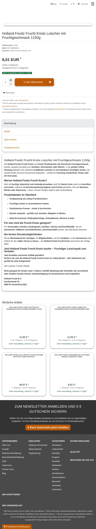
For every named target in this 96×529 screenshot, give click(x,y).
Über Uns (6, 445)
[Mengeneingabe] (5, 82)
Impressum (7, 465)
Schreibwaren (58, 473)
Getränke (56, 453)
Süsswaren (56, 445)
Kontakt (5, 449)
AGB (4, 461)
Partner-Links (8, 469)
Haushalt (55, 461)
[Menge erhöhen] (11, 80)
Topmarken (56, 489)
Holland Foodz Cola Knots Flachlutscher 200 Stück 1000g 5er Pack (24, 355)
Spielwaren (56, 465)
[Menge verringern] (11, 84)
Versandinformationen (9, 106)
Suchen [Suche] (64, 4)
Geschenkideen (58, 477)
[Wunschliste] (72, 4)
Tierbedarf (56, 485)
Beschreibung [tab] (10, 123)
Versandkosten (23, 100)
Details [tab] (7, 131)
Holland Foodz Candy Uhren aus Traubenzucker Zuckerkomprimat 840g (72, 308)
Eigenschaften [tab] (10, 139)
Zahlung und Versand (38, 445)
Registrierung (34, 453)
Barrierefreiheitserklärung (13, 457)
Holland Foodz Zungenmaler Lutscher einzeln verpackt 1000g (71, 355)
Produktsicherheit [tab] (11, 148)
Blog (54, 4)
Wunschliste (8, 93)
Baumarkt (56, 481)
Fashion (55, 469)
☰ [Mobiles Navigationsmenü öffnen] (92, 4)
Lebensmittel (57, 449)
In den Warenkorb (37, 82)
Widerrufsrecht (35, 449)
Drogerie (55, 457)
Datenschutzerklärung (11, 453)
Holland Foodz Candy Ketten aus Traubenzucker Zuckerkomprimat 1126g (24, 308)
